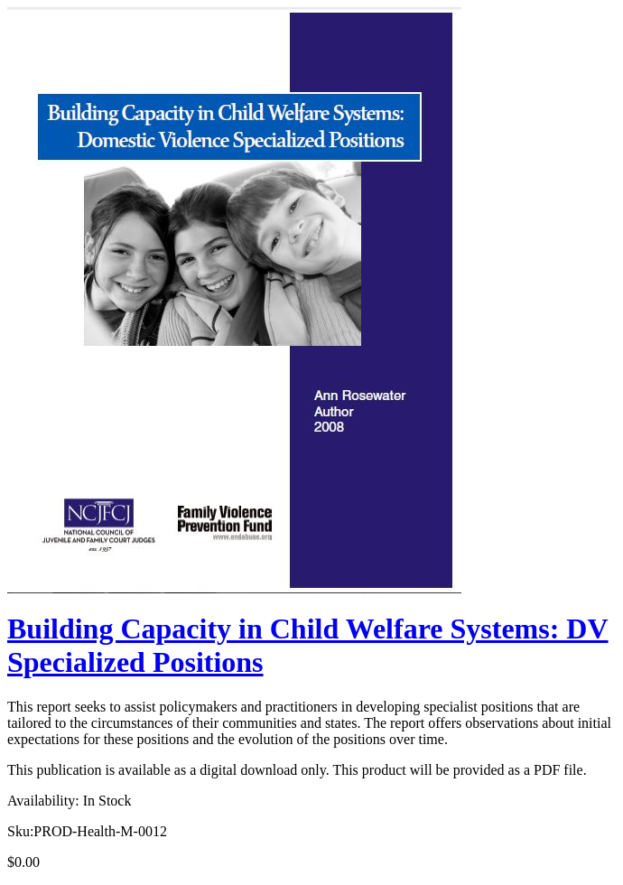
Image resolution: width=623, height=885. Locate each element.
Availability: (43, 800)
